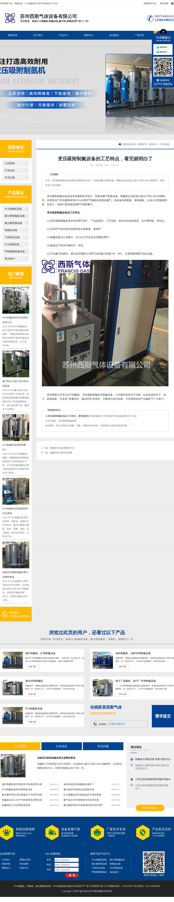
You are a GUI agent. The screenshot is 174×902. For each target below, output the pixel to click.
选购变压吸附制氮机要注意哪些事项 (56, 758)
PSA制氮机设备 (13, 208)
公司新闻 (10, 163)
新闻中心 (88, 35)
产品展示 (16, 193)
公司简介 (6, 860)
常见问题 (10, 177)
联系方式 (24, 868)
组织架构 (24, 864)
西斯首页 (12, 35)
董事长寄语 (25, 860)
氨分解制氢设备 (13, 223)
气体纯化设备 (12, 237)
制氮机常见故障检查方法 (62, 448)
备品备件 (10, 258)
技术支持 (107, 891)
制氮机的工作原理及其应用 (16, 805)
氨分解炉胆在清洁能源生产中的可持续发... (24, 794)
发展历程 (6, 864)
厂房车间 (139, 35)
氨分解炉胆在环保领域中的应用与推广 (84, 805)
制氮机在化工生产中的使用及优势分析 (22, 800)
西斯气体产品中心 (100, 853)
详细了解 (32, 666)
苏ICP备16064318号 (83, 891)
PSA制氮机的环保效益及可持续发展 (82, 794)
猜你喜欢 (136, 747)
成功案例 (114, 35)
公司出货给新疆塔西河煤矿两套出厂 (154, 780)
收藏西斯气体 (150, 3)
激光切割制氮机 (34, 681)
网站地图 (164, 3)
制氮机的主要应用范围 (61, 453)
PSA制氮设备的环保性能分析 (17, 789)
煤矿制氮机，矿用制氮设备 (40, 653)
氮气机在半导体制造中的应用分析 (81, 800)
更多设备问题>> (150, 808)
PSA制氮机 (19, 886)
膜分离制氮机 (98, 639)
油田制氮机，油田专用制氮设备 (133, 653)
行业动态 (10, 170)
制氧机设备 (11, 230)
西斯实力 (6, 868)
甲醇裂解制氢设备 (15, 251)
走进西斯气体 (7, 853)
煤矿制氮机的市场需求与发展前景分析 (22, 784)
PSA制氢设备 (12, 244)
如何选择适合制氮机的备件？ (79, 784)
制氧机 (112, 639)
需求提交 (163, 716)
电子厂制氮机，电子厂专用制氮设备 (135, 681)
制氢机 (122, 639)
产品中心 (63, 35)
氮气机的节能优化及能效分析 (79, 789)
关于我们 (38, 35)
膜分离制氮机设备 (15, 216)
